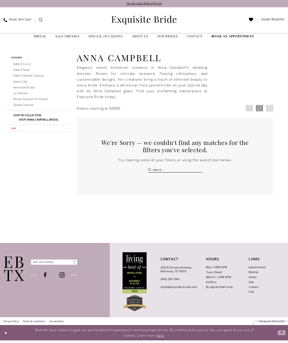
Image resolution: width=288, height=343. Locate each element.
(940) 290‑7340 (170, 282)
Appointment (257, 270)
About (252, 280)
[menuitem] (41, 22)
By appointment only (219, 289)
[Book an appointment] (233, 38)
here (160, 337)
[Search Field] (175, 170)
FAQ (251, 294)
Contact (253, 289)
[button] (39, 59)
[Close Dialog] (7, 335)
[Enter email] (62, 264)
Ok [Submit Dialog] (280, 335)
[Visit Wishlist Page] (251, 22)
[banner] (144, 21)
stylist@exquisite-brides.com (179, 290)
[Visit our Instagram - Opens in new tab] (70, 279)
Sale (251, 284)
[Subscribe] (89, 264)
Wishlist (253, 275)
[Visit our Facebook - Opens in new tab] (53, 279)
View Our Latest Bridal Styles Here (144, 4)
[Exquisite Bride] (14, 271)
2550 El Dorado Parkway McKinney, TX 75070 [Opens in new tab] (176, 272)
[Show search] (41, 22)
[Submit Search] (150, 170)
